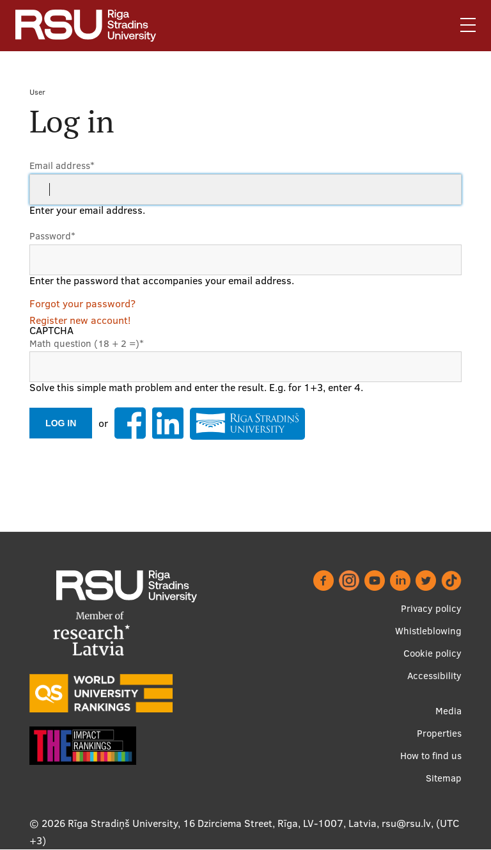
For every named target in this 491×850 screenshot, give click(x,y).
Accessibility (434, 675)
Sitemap (444, 778)
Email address (62, 165)
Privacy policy (431, 608)
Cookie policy (432, 653)
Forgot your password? (82, 303)
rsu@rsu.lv (406, 823)
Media (448, 711)
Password (52, 236)
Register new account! (79, 320)
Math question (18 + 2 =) (86, 343)
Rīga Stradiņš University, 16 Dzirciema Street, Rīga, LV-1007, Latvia (222, 823)
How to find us (431, 755)
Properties (439, 733)
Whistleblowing (428, 631)
